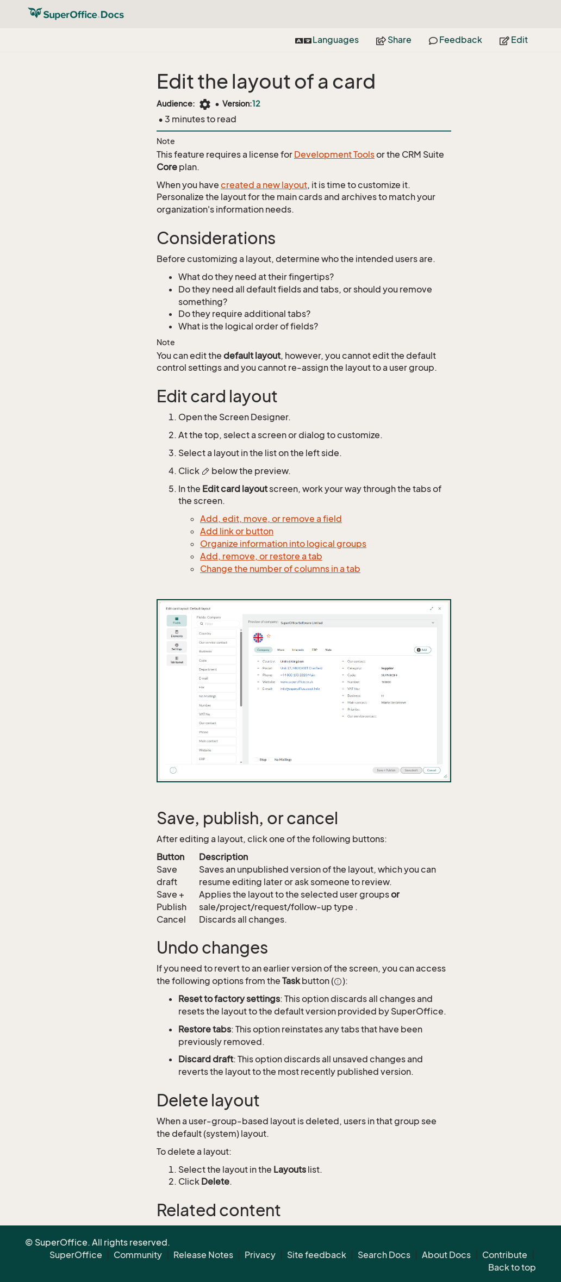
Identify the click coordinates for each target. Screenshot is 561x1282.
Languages (327, 39)
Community (138, 1254)
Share (394, 39)
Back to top (512, 1267)
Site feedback (316, 1254)
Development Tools (334, 154)
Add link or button (236, 531)
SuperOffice (75, 1254)
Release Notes (203, 1254)
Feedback (455, 39)
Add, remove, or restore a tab (261, 556)
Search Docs (384, 1254)
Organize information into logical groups (283, 543)
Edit (514, 39)
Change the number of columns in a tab (280, 568)
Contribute (504, 1254)
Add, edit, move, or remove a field (271, 518)
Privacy (260, 1254)
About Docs (446, 1254)
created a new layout (264, 184)
